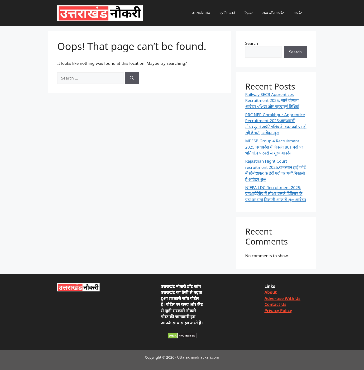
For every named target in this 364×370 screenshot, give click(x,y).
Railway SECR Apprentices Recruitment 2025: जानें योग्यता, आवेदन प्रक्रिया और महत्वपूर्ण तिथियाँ (272, 100)
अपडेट (297, 12)
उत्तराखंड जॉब (201, 12)
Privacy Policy (278, 310)
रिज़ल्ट (248, 12)
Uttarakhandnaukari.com (198, 357)
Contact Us (275, 304)
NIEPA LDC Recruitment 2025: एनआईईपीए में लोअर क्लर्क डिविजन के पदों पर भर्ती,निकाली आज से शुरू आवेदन (275, 193)
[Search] (132, 78)
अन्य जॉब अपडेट (273, 12)
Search (251, 43)
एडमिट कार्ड (227, 12)
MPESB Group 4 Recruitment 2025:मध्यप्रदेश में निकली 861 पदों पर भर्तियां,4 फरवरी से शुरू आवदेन (274, 147)
